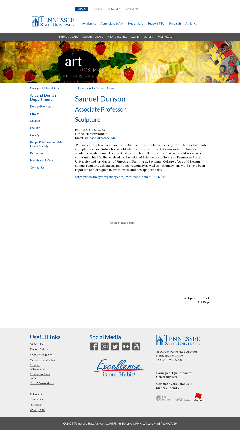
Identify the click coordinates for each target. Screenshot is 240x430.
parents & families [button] (117, 37)
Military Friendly (167, 388)
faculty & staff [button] (165, 37)
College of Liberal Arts (44, 88)
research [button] (175, 23)
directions (36, 404)
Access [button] (98, 9)
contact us (37, 399)
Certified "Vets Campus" (173, 383)
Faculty (35, 127)
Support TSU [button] (156, 23)
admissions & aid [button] (111, 23)
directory (114, 8)
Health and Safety (41, 160)
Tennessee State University (53, 21)
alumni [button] (135, 37)
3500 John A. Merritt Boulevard (176, 351)
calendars (36, 394)
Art (91, 88)
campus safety (39, 349)
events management (42, 354)
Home (82, 88)
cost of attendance (42, 383)
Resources (36, 153)
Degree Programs (41, 106)
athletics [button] (191, 23)
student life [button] (135, 23)
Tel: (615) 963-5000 (169, 359)
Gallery (34, 135)
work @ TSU (37, 410)
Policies (140, 423)
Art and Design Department (43, 97)
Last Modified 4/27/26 (162, 423)
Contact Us (37, 167)
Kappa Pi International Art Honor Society (47, 144)
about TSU (36, 343)
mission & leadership (42, 359)
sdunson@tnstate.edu (100, 138)
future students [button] (68, 37)
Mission (35, 113)
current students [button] (92, 37)
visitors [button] (148, 37)
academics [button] (89, 23)
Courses (35, 120)
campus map (132, 8)
